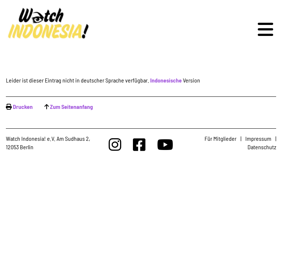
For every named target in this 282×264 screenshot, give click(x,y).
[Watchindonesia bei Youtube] (165, 144)
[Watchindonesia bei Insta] (115, 144)
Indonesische (166, 80)
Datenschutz (261, 146)
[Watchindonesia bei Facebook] (139, 144)
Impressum (258, 138)
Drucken (23, 106)
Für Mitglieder (220, 138)
